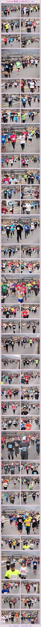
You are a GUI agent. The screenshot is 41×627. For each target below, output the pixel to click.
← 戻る (10, 625)
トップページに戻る (24, 625)
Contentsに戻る (16, 625)
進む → (31, 625)
